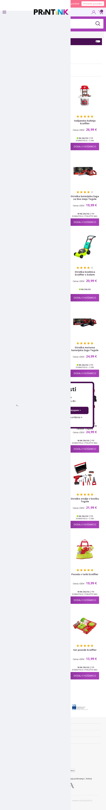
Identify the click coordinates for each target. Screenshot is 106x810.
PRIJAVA (94, 13)
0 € (100, 12)
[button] (52, 389)
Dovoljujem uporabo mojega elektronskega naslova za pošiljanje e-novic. (50, 419)
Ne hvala (53, 422)
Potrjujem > (74, 410)
